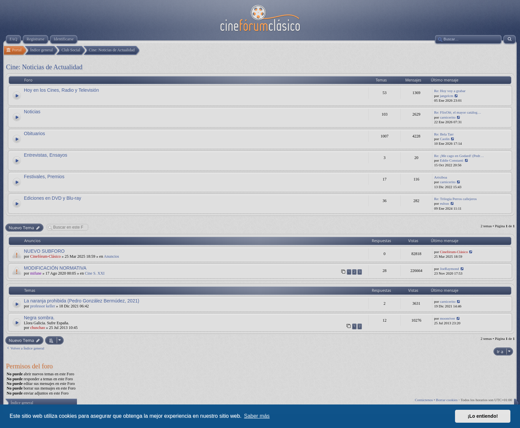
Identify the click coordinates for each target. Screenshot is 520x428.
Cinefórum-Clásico (45, 256)
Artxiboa (440, 177)
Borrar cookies (447, 400)
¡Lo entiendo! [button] (483, 416)
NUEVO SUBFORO (44, 251)
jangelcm (446, 96)
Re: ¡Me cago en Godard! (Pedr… (459, 156)
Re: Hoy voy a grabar (450, 91)
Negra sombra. (39, 317)
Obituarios (34, 133)
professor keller (42, 306)
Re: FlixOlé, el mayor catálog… (457, 112)
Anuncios (111, 256)
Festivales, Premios (44, 176)
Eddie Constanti (451, 160)
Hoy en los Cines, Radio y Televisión (61, 90)
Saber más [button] (257, 416)
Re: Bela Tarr (444, 134)
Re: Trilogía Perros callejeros (455, 199)
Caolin (444, 139)
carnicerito (447, 117)
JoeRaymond (449, 269)
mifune (35, 273)
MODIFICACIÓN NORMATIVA (55, 268)
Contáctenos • (425, 400)
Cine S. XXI (95, 273)
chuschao (37, 327)
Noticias (32, 111)
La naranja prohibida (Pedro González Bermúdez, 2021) (81, 300)
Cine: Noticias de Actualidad (44, 67)
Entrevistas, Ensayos (45, 155)
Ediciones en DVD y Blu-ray (52, 198)
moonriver (447, 318)
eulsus (444, 203)
